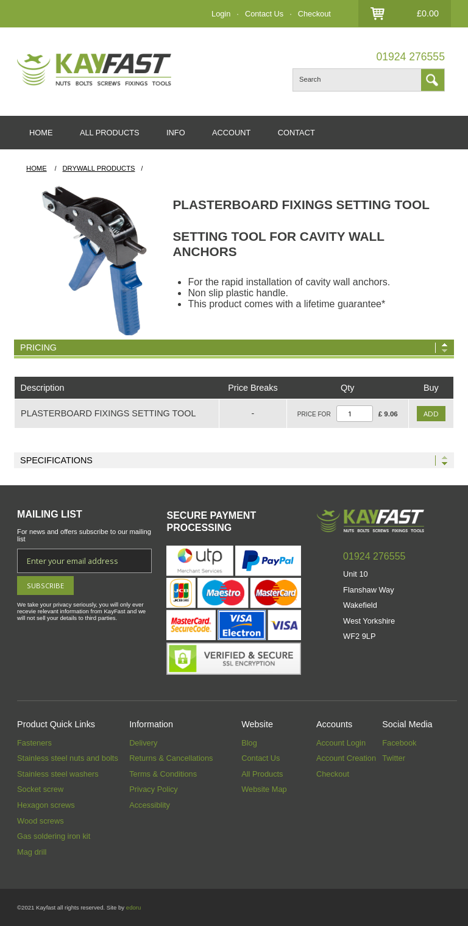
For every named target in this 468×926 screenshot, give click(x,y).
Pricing (38, 347)
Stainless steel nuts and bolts (67, 758)
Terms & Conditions (163, 773)
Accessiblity (149, 805)
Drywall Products (99, 168)
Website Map (263, 789)
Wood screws (40, 820)
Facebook (399, 742)
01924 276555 (410, 57)
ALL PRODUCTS (110, 132)
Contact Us (264, 13)
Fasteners (34, 742)
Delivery (143, 742)
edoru (133, 907)
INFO (175, 132)
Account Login (341, 742)
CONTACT (296, 132)
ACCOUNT (231, 132)
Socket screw (40, 789)
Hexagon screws (46, 805)
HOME (40, 132)
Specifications (56, 460)
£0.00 (428, 13)
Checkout (314, 13)
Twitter (393, 758)
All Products (262, 773)
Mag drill (31, 852)
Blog (249, 742)
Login (220, 13)
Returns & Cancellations (171, 758)
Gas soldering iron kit (53, 836)
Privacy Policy (153, 789)
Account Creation (346, 758)
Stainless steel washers (58, 773)
